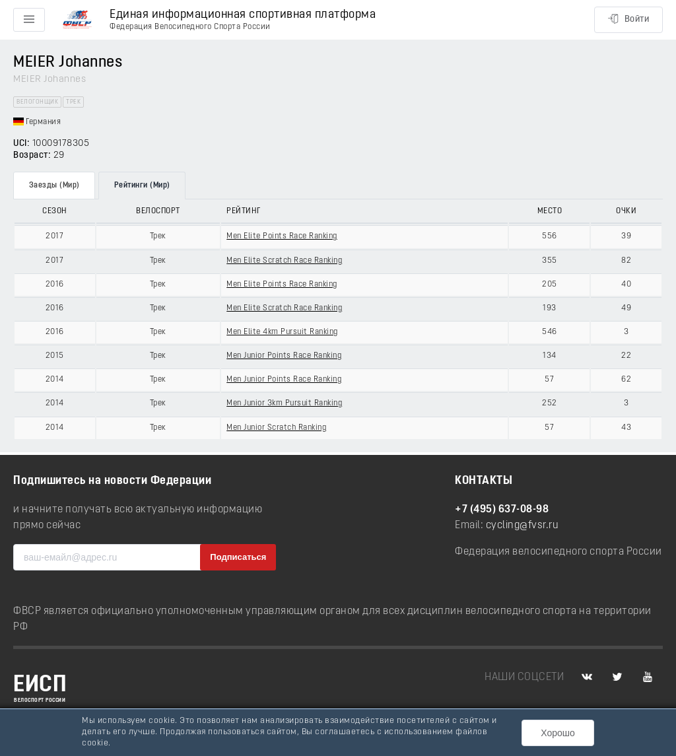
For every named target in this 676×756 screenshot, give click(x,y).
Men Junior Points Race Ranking (283, 356)
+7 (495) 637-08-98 (502, 509)
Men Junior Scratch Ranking (276, 428)
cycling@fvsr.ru (522, 525)
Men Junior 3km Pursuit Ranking (284, 403)
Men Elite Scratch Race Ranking (284, 261)
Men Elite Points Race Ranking (281, 236)
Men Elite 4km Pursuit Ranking (282, 332)
